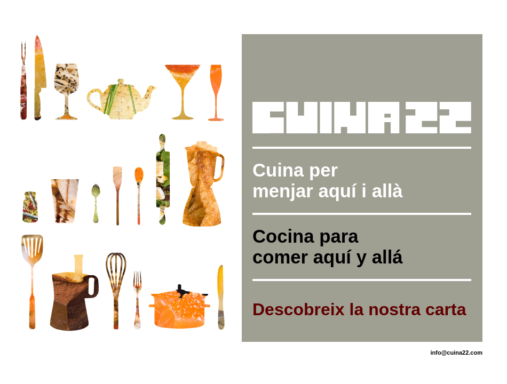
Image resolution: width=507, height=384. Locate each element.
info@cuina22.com (456, 352)
